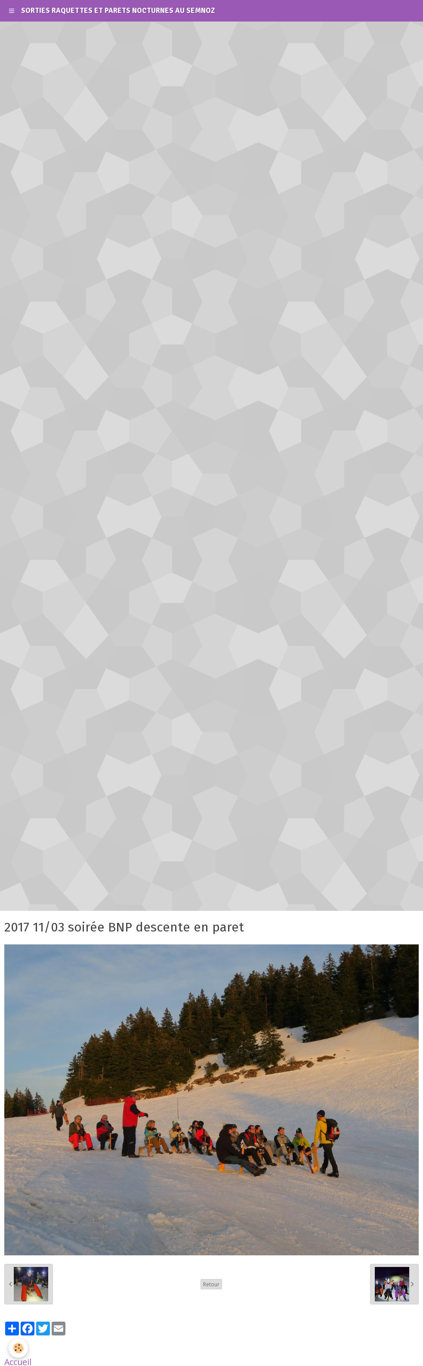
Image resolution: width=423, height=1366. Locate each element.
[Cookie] (18, 1348)
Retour (211, 1284)
